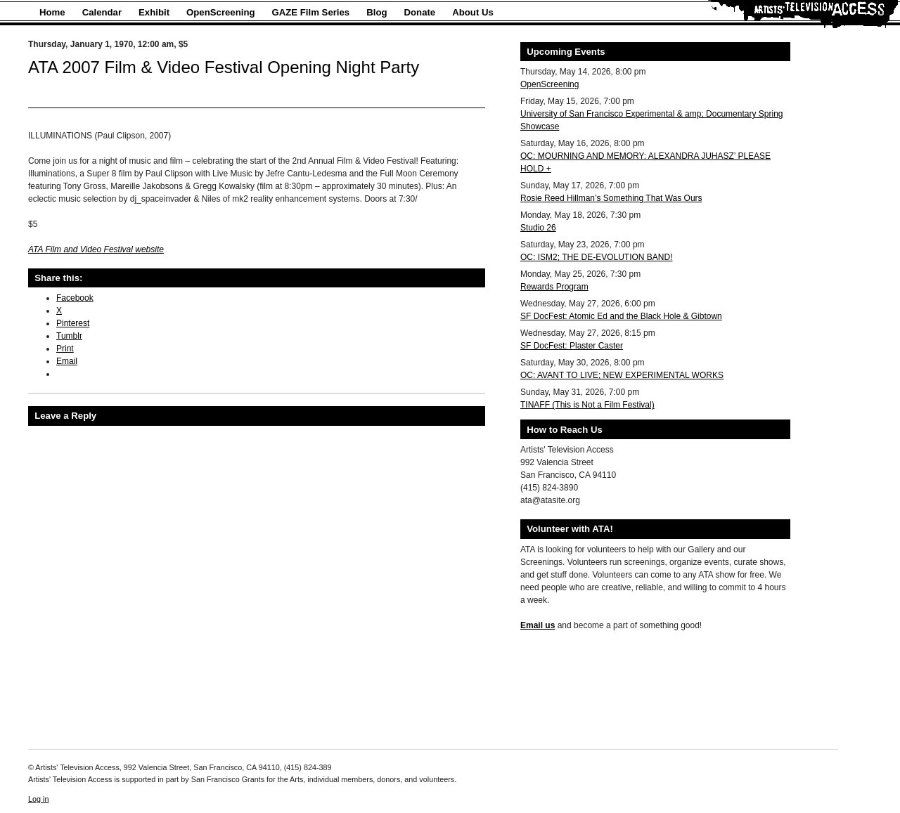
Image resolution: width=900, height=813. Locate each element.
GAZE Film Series (311, 12)
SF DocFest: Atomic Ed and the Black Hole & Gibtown (621, 316)
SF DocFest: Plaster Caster (571, 346)
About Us (473, 12)
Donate (420, 12)
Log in (38, 799)
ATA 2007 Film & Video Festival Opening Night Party (223, 67)
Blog (376, 12)
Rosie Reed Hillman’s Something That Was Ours (611, 198)
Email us (537, 625)
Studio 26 (538, 228)
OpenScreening (220, 12)
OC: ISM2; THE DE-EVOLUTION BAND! (596, 257)
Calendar (102, 12)
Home (52, 12)
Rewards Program (554, 287)
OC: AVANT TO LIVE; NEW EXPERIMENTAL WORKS (622, 375)
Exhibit (154, 12)
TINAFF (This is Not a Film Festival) (587, 405)
